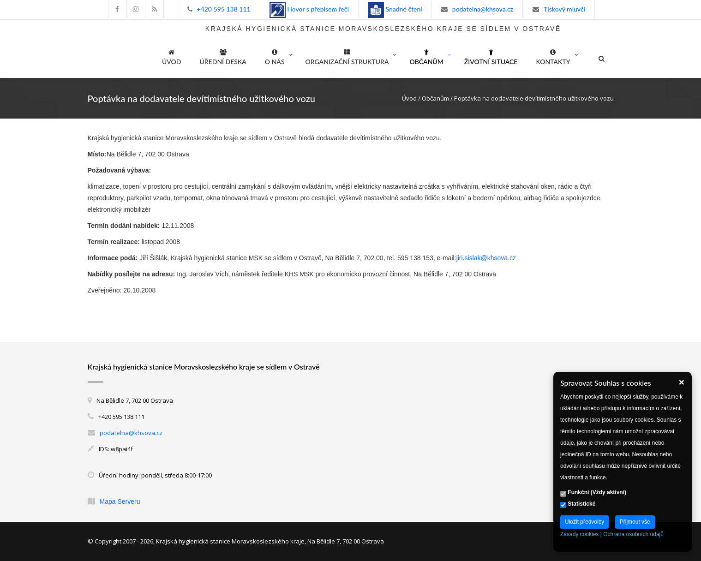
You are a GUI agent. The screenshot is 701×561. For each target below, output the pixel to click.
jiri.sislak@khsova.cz (486, 258)
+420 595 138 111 (224, 9)
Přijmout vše (635, 522)
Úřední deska (223, 56)
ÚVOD (171, 56)
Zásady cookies (579, 534)
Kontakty (553, 56)
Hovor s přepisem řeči (317, 9)
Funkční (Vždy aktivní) (593, 492)
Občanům (426, 56)
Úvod (409, 98)
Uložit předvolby (584, 522)
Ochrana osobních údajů (633, 534)
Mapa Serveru (120, 501)
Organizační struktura (347, 56)
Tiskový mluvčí (564, 9)
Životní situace (491, 56)
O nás (275, 56)
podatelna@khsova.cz (482, 9)
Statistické (577, 504)
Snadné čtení (403, 9)
